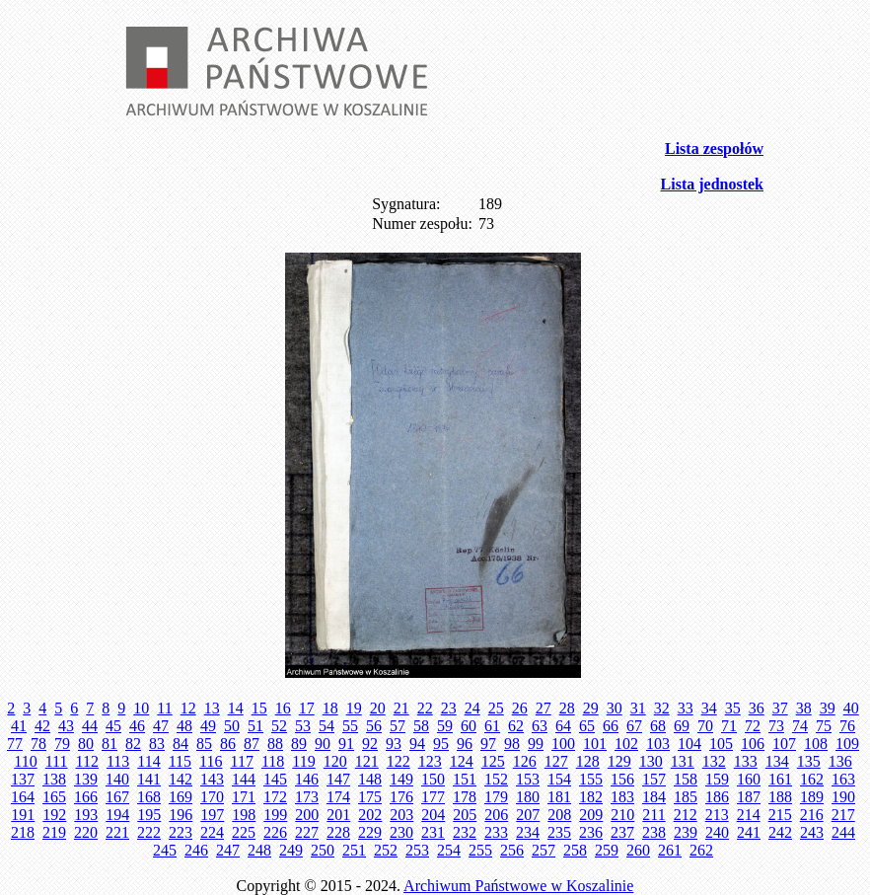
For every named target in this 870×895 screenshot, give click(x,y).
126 (525, 761)
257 (543, 850)
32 (662, 708)
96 (464, 743)
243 (812, 832)
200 (307, 814)
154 (559, 779)
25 (496, 708)
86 (228, 743)
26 (520, 708)
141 (149, 779)
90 (322, 743)
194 (117, 814)
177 (433, 796)
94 (417, 743)
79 (62, 743)
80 (86, 743)
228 (338, 832)
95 (441, 743)
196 (180, 814)
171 (243, 796)
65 (587, 725)
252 (386, 850)
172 (275, 796)
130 (651, 761)
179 (496, 796)
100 (563, 743)
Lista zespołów (714, 148)
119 (303, 761)
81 (109, 743)
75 (824, 725)
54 (326, 725)
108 (816, 743)
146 (307, 779)
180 (528, 796)
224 (212, 832)
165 (54, 796)
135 (809, 761)
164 (23, 796)
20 (378, 708)
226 (275, 832)
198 (243, 814)
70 (705, 725)
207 (528, 814)
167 (117, 796)
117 (242, 761)
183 (622, 796)
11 (164, 708)
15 (259, 708)
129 (619, 761)
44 (90, 725)
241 (749, 832)
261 (670, 850)
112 (86, 761)
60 (468, 725)
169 (180, 796)
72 (753, 725)
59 (445, 725)
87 (251, 743)
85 (204, 743)
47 (161, 725)
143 (212, 779)
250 (322, 850)
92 (370, 743)
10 (141, 708)
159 (717, 779)
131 (682, 761)
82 (133, 743)
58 (421, 725)
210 (622, 814)
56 (374, 725)
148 (370, 779)
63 (539, 725)
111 (56, 761)
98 (512, 743)
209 (591, 814)
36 (756, 708)
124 (461, 761)
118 (272, 761)
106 (752, 743)
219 (54, 832)
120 (335, 761)
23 (449, 708)
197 (212, 814)
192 (54, 814)
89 (299, 743)
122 (398, 761)
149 (401, 779)
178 (464, 796)
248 (259, 850)
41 (19, 725)
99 (536, 743)
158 (685, 779)
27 (543, 708)
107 (784, 743)
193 (86, 814)
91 (346, 743)
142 (180, 779)
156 (622, 779)
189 (812, 796)
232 (464, 832)
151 (464, 779)
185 (685, 796)
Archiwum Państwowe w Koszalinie (518, 885)
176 (401, 796)
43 (66, 725)
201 (338, 814)
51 (255, 725)
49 (208, 725)
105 (721, 743)
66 (610, 725)
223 (180, 832)
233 (496, 832)
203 (401, 814)
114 (148, 761)
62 (516, 725)
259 (606, 850)
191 (23, 814)
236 (591, 832)
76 (847, 725)
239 (685, 832)
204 (433, 814)
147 (338, 779)
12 (188, 708)
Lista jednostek (712, 184)
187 (749, 796)
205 (464, 814)
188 (780, 796)
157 (654, 779)
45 (113, 725)
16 (283, 708)
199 (275, 814)
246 (196, 850)
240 (717, 832)
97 (488, 743)
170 (212, 796)
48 (184, 725)
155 (591, 779)
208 (559, 814)
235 (559, 832)
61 (492, 725)
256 (512, 850)
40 (851, 708)
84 (180, 743)
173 (307, 796)
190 (843, 796)
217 (843, 814)
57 (397, 725)
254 (449, 850)
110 (25, 761)
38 (804, 708)
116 (210, 761)
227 (307, 832)
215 (780, 814)
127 (556, 761)
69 (681, 725)
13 (212, 708)
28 (567, 708)
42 (42, 725)
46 (137, 725)
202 (370, 814)
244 (843, 832)
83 (157, 743)
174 (338, 796)
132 (714, 761)
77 (15, 743)
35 (733, 708)
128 (588, 761)
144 (243, 779)
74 (800, 725)
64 (563, 725)
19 (354, 708)
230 (401, 832)
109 (847, 743)
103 (658, 743)
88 (275, 743)
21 (401, 708)
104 (689, 743)
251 (354, 850)
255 (480, 850)
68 (658, 725)
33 (685, 708)
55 (350, 725)
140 (117, 779)
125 (493, 761)
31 (638, 708)
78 (38, 743)
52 (279, 725)
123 (430, 761)
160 (749, 779)
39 (827, 708)
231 (433, 832)
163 (843, 779)
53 (303, 725)
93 (393, 743)
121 (367, 761)
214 (749, 814)
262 (701, 850)
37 (780, 708)
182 (591, 796)
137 (23, 779)
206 (496, 814)
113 (118, 761)
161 (780, 779)
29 (591, 708)
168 (149, 796)
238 (654, 832)
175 (370, 796)
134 (777, 761)
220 (86, 832)
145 (275, 779)
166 (86, 796)
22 (425, 708)
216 (812, 814)
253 (417, 850)
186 (717, 796)
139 (86, 779)
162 (812, 779)
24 (472, 708)
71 (729, 725)
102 (626, 743)
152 (496, 779)
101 (595, 743)
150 (433, 779)
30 (614, 708)
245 (165, 850)
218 (23, 832)
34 (709, 708)
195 (149, 814)
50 (232, 725)
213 (717, 814)
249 (291, 850)
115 (180, 761)
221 (117, 832)
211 (653, 814)
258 (575, 850)
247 (228, 850)
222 (149, 832)
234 (528, 832)
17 (307, 708)
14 (236, 708)
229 (370, 832)
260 (638, 850)
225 (243, 832)
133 (746, 761)
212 (685, 814)
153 (528, 779)
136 (840, 761)
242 (780, 832)
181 (559, 796)
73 (776, 725)
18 (330, 708)
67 (634, 725)
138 (54, 779)
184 (654, 796)
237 (622, 832)
